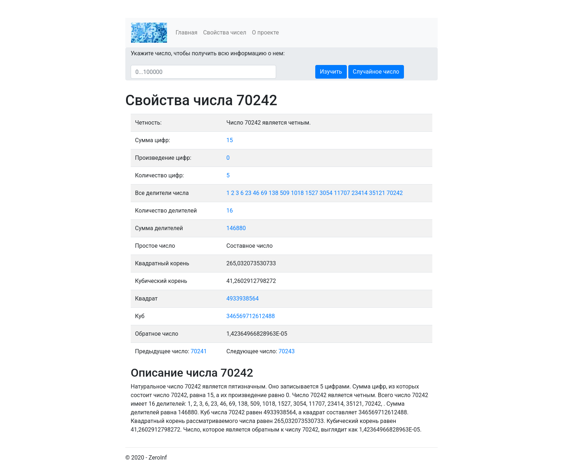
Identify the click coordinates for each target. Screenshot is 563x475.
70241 (199, 351)
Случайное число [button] (376, 71)
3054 (326, 193)
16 (230, 210)
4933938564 (243, 298)
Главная (186, 32)
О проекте (265, 32)
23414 (360, 193)
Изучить (331, 71)
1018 (297, 193)
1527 (311, 193)
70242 (395, 193)
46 (256, 193)
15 (230, 140)
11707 (342, 193)
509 (284, 193)
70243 (287, 351)
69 (264, 193)
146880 (236, 228)
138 (273, 193)
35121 (377, 193)
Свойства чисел (224, 32)
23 (248, 193)
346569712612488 (251, 316)
